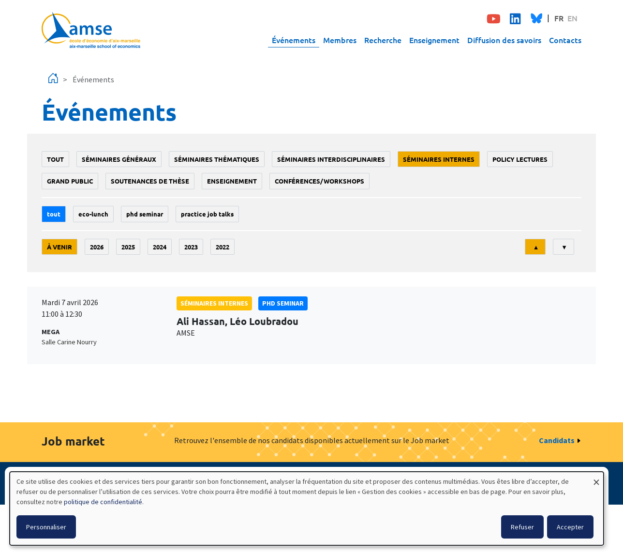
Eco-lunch (93, 214)
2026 (97, 247)
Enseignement (434, 39)
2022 (222, 247)
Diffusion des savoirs (504, 39)
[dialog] (307, 508)
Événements (293, 39)
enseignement (232, 181)
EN (572, 18)
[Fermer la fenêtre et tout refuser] (596, 478)
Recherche (382, 39)
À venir (59, 247)
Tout (55, 159)
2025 (128, 247)
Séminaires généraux (119, 159)
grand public (70, 181)
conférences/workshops (319, 181)
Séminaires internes (439, 159)
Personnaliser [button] (46, 527)
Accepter (570, 527)
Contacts (565, 39)
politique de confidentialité (103, 501)
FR (559, 18)
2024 (159, 247)
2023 (191, 247)
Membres (339, 39)
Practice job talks (207, 214)
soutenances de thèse (150, 181)
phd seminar (144, 214)
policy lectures (520, 159)
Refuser (522, 527)
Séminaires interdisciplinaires (331, 159)
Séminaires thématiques (216, 159)
